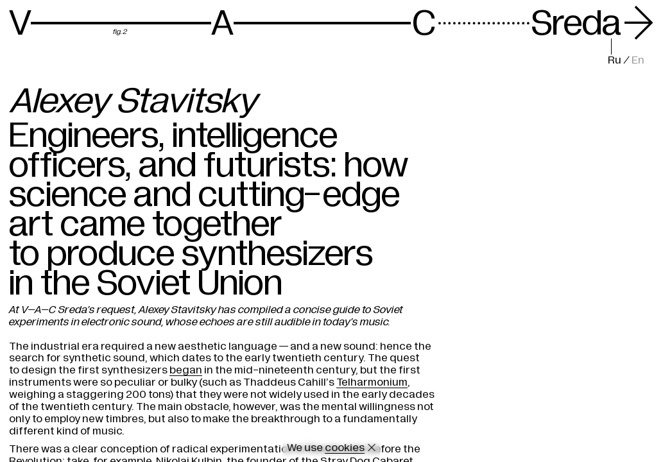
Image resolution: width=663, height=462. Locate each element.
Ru (614, 60)
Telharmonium (372, 382)
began (185, 369)
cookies (345, 447)
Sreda (592, 23)
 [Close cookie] (371, 447)
